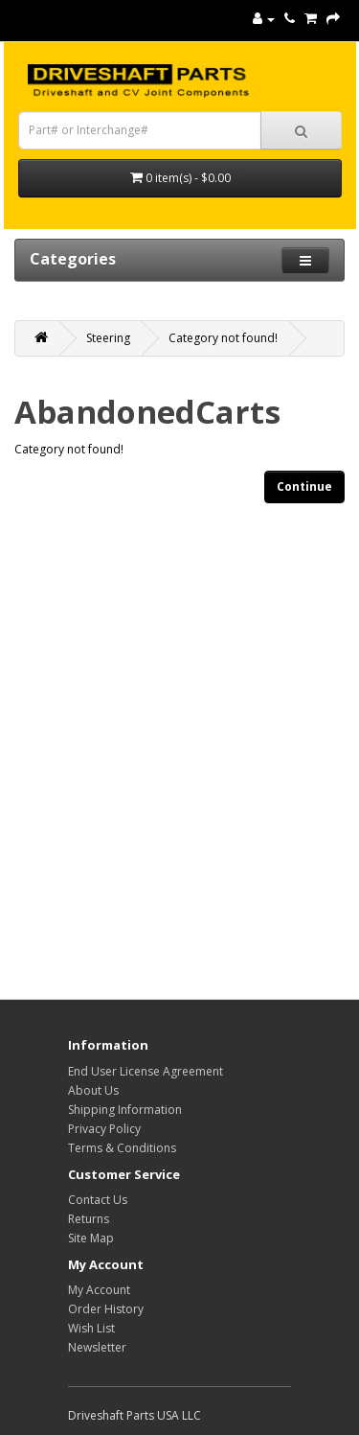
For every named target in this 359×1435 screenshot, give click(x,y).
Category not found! (223, 338)
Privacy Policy (104, 1129)
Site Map (91, 1238)
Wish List (91, 1328)
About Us (93, 1090)
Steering (108, 338)
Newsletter (97, 1347)
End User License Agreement (145, 1071)
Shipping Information (125, 1109)
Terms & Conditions (122, 1148)
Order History (106, 1309)
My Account (99, 1290)
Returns (88, 1219)
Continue (304, 486)
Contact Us (97, 1200)
